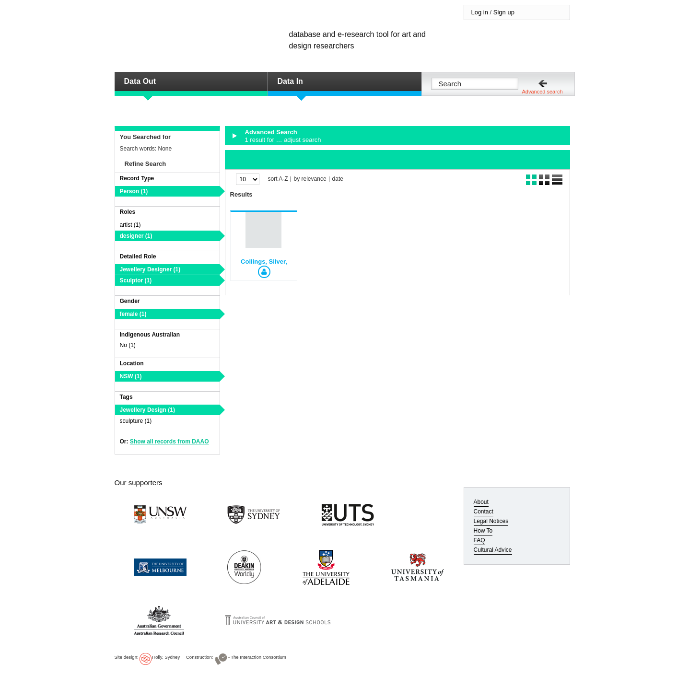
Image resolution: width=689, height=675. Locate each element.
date (337, 179)
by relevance (310, 179)
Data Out (140, 81)
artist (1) (130, 224)
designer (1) (136, 236)
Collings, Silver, (264, 261)
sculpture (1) (136, 421)
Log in (479, 12)
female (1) (133, 314)
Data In (290, 81)
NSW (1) (131, 376)
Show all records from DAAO (169, 441)
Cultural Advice (493, 550)
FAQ (479, 540)
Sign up (503, 12)
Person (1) (134, 191)
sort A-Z (278, 179)
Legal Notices (491, 521)
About (481, 502)
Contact (483, 511)
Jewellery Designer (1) (150, 269)
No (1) (128, 345)
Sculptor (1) (136, 280)
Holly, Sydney (166, 657)
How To (483, 530)
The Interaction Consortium (258, 657)
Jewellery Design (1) (147, 410)
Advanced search (542, 91)
